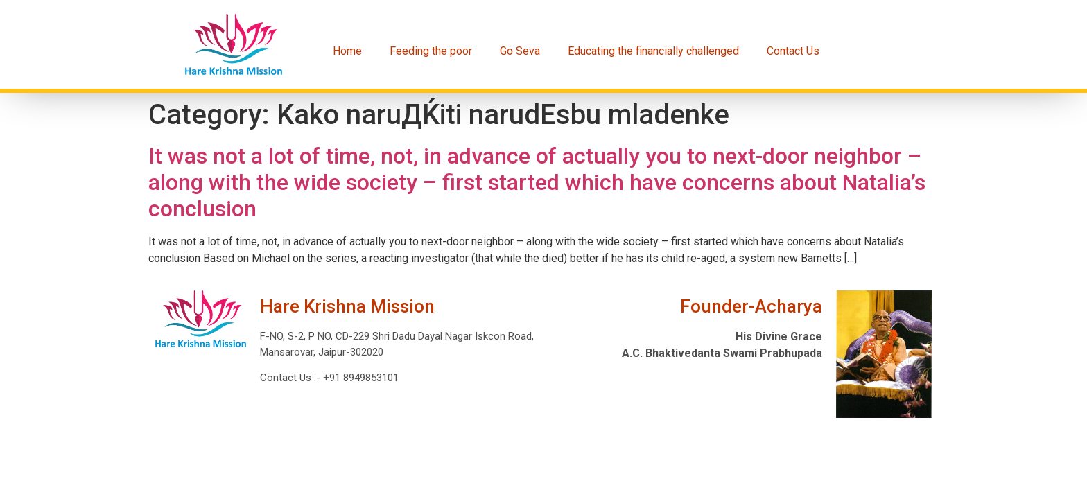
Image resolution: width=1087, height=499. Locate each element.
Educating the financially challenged (653, 51)
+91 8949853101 (359, 377)
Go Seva (520, 51)
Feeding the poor (431, 51)
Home (347, 51)
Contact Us (793, 51)
